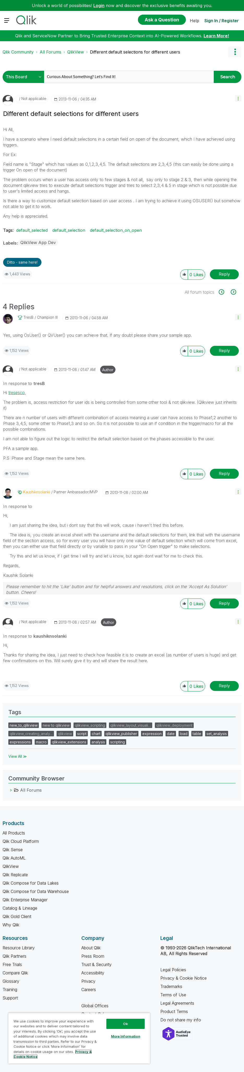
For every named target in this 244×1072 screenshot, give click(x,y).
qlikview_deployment (174, 725)
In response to (24, 383)
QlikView (75, 52)
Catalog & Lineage (20, 908)
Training (10, 989)
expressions (20, 742)
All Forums (50, 52)
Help (194, 20)
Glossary (11, 981)
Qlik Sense (13, 849)
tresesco (16, 392)
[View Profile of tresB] (28, 317)
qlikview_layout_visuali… (130, 725)
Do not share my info (181, 1019)
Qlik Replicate (15, 874)
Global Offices (94, 1005)
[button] (238, 98)
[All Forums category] (11, 790)
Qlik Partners (14, 956)
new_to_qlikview (24, 725)
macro (41, 742)
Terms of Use (173, 994)
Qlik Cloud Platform (21, 841)
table (197, 733)
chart (96, 733)
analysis (98, 742)
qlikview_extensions (69, 742)
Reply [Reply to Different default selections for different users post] (224, 274)
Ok (125, 1024)
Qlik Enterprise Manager (25, 899)
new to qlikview (56, 725)
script (82, 733)
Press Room (92, 956)
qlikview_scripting (90, 725)
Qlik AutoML (14, 858)
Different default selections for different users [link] (135, 52)
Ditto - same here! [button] (22, 262)
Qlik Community (18, 52)
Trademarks (171, 986)
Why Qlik (11, 924)
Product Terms (174, 1011)
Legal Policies (173, 969)
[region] (79, 1038)
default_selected (32, 230)
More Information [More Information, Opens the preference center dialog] (125, 1036)
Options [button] (234, 52)
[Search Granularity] (25, 77)
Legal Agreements (177, 1003)
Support (10, 997)
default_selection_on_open (116, 230)
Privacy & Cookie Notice (183, 978)
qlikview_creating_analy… (31, 733)
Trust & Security (96, 964)
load (183, 733)
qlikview (65, 733)
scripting (117, 742)
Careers (88, 989)
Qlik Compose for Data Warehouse (36, 891)
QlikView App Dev (38, 242)
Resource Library (19, 947)
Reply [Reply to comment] (224, 350)
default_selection (68, 230)
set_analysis (216, 733)
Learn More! (216, 35)
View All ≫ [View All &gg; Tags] (17, 756)
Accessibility (92, 972)
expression (152, 733)
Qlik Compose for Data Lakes (31, 883)
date (171, 733)
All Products (14, 833)
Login (99, 5)
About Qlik (91, 947)
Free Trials (12, 964)
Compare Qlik (15, 972)
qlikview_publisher (121, 733)
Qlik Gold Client (17, 916)
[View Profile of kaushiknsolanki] (36, 492)
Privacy (88, 981)
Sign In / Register (221, 20)
